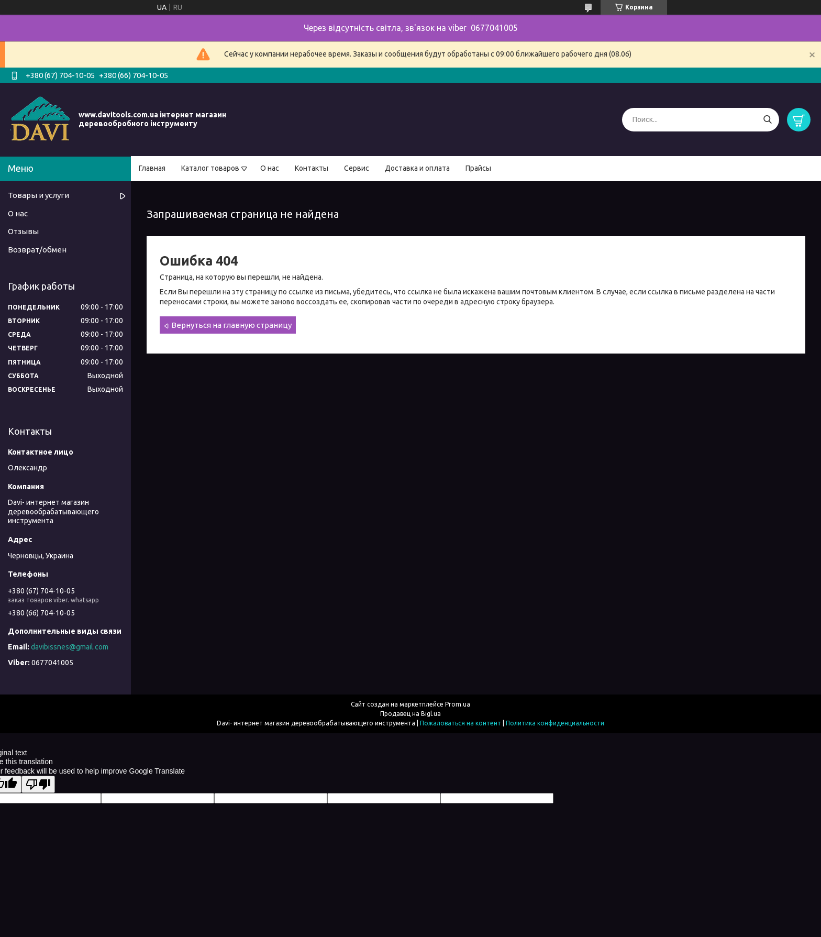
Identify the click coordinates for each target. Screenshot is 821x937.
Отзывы (23, 231)
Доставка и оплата (417, 168)
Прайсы (478, 168)
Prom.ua (457, 704)
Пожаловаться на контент (460, 723)
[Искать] (767, 119)
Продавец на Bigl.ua (410, 713)
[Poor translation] (38, 784)
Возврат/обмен (37, 249)
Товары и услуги (38, 195)
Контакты (311, 168)
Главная (152, 168)
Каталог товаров (210, 168)
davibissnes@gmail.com (69, 647)
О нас (269, 168)
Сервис (356, 168)
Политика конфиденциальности (555, 723)
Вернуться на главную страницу (231, 325)
